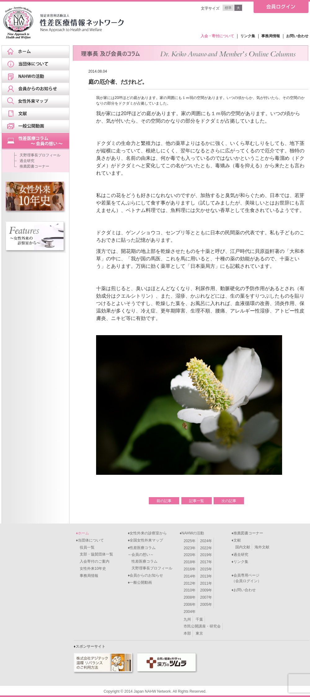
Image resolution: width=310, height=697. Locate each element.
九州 (187, 619)
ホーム (37, 52)
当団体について (37, 64)
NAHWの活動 (37, 76)
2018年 (190, 562)
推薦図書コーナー (34, 166)
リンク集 (247, 36)
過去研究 (27, 161)
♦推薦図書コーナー (247, 533)
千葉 (199, 619)
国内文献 (242, 547)
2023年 (190, 548)
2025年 (190, 541)
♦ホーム (82, 533)
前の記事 (164, 501)
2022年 (206, 548)
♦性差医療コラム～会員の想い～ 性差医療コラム (142, 555)
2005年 (206, 604)
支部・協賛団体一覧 (94, 554)
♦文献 (236, 540)
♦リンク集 (240, 562)
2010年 (190, 590)
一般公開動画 (37, 126)
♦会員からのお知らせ (145, 575)
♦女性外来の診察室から (147, 533)
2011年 (206, 583)
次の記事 (228, 501)
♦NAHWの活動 (191, 533)
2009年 (206, 590)
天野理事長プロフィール (40, 155)
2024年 (206, 541)
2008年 (190, 597)
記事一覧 (196, 501)
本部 (187, 633)
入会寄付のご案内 (92, 561)
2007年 (206, 597)
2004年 (190, 611)
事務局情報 (270, 36)
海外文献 (262, 547)
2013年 (206, 576)
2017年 (206, 562)
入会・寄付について (217, 36)
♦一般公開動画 (140, 582)
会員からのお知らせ (37, 89)
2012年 (190, 583)
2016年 (190, 569)
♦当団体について (90, 540)
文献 (37, 114)
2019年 (206, 555)
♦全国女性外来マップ (145, 540)
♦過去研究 (240, 554)
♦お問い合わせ (244, 590)
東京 (199, 633)
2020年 (190, 555)
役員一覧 (85, 547)
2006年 (190, 604)
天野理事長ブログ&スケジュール (37, 141)
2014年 (190, 576)
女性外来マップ (37, 101)
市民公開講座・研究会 (202, 626)
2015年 (206, 569)
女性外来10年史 (91, 568)
